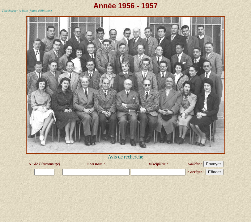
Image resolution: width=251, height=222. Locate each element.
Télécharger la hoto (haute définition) (27, 10)
